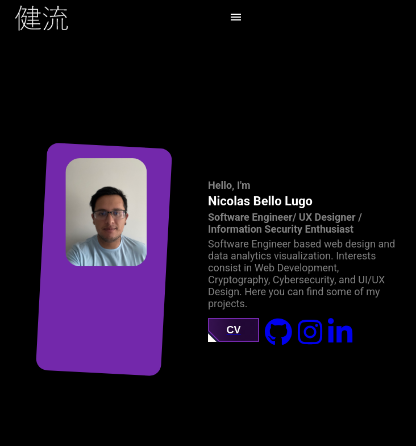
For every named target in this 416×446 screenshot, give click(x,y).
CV (233, 330)
